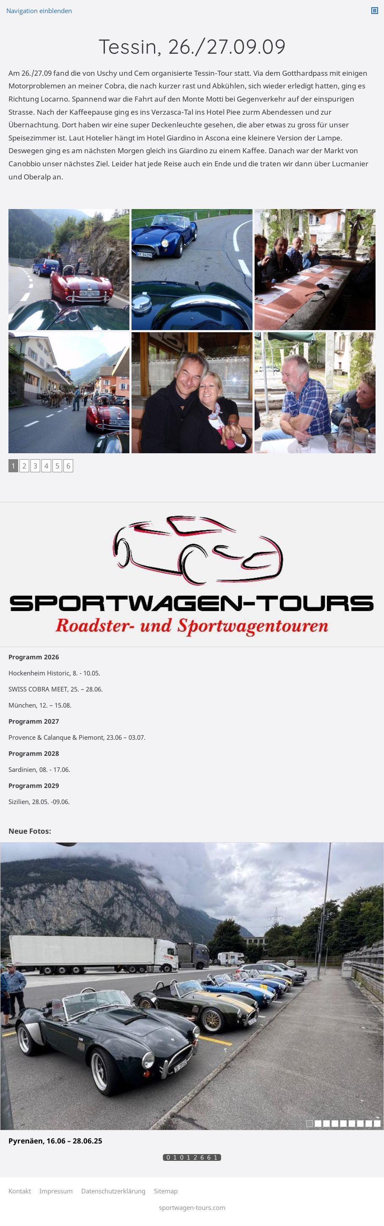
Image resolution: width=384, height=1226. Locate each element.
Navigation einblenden (39, 10)
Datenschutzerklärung (113, 1191)
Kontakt (19, 1191)
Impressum (56, 1191)
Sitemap (166, 1191)
